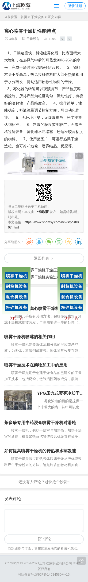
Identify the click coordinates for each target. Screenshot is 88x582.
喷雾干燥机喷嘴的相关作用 (29, 336)
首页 (24, 17)
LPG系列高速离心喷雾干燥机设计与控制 (42, 308)
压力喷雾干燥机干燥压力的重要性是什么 (53, 270)
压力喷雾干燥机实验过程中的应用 (47, 277)
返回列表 (41, 258)
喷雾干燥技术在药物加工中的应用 (36, 365)
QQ (39, 241)
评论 (47, 539)
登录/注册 (75, 6)
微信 (49, 241)
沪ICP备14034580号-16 (52, 574)
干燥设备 (37, 17)
